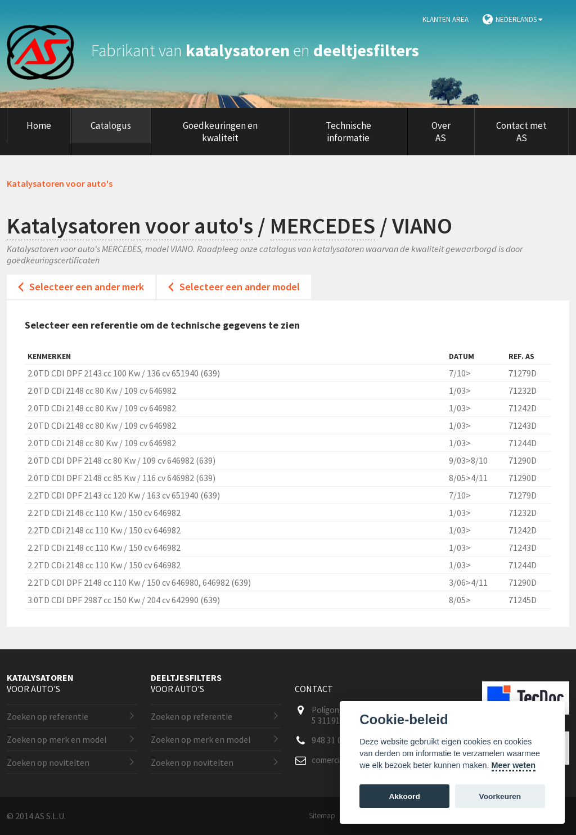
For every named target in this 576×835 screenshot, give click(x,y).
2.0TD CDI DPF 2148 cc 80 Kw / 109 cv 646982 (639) (121, 460)
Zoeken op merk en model (57, 739)
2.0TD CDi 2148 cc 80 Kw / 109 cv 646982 (102, 390)
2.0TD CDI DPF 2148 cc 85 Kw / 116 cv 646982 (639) (121, 477)
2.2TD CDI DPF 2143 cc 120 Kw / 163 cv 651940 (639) (124, 495)
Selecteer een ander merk (86, 286)
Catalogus (111, 125)
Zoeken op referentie (47, 716)
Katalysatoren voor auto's (130, 226)
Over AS (441, 131)
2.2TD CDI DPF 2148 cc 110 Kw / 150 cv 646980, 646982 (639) (139, 582)
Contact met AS (521, 131)
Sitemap (322, 815)
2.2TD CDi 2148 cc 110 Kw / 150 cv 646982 (104, 512)
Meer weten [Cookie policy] (514, 765)
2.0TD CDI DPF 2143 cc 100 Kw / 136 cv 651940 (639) (124, 373)
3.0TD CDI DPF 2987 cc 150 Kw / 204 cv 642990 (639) (124, 599)
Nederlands (519, 19)
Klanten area (445, 19)
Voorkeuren (500, 796)
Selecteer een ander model (239, 286)
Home (38, 125)
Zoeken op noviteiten (48, 762)
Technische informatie (348, 131)
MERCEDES (322, 226)
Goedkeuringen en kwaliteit (220, 131)
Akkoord (404, 796)
